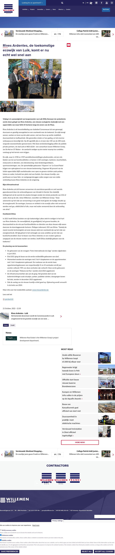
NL (83, 3)
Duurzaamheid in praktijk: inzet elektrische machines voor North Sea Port (71, 421)
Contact (68, 9)
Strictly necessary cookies (9, 530)
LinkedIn (96, 3)
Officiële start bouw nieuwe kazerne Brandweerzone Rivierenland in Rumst (72, 384)
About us (61, 9)
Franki (12, 325)
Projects (32, 9)
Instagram (112, 3)
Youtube (107, 3)
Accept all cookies (104, 551)
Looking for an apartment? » (32, 3)
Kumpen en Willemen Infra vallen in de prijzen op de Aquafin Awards (72, 395)
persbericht (9, 299)
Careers (48, 9)
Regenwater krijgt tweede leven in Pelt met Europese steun (71, 370)
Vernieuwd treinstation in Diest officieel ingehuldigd (72, 432)
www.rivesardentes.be (40, 290)
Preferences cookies (7, 535)
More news (80, 442)
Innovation (40, 9)
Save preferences (9, 551)
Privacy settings (57, 521)
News (54, 9)
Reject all (87, 551)
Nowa (6, 325)
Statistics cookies (6, 540)
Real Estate (106, 9)
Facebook (102, 3)
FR (87, 3)
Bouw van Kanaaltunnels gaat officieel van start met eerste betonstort (71, 409)
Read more (35, 525)
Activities (24, 9)
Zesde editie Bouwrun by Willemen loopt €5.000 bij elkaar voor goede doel (71, 360)
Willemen (8, 9)
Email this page (69, 45)
